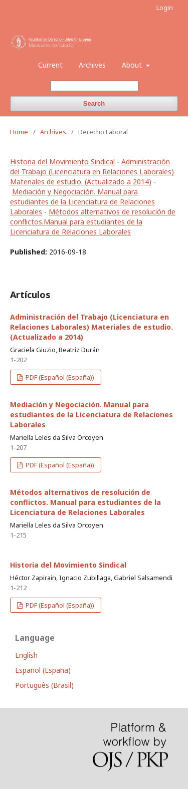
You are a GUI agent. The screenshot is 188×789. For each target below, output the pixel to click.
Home (19, 131)
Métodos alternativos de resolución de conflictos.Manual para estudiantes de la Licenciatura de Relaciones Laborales (92, 221)
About (133, 65)
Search (94, 103)
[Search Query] (94, 86)
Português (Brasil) (44, 685)
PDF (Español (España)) (59, 377)
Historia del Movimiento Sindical (62, 161)
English (26, 655)
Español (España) (43, 670)
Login (164, 7)
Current (50, 65)
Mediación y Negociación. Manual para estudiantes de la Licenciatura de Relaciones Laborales (82, 201)
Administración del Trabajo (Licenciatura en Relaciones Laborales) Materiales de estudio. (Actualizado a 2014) (92, 171)
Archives (92, 65)
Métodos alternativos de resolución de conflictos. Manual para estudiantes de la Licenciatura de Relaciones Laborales (85, 502)
